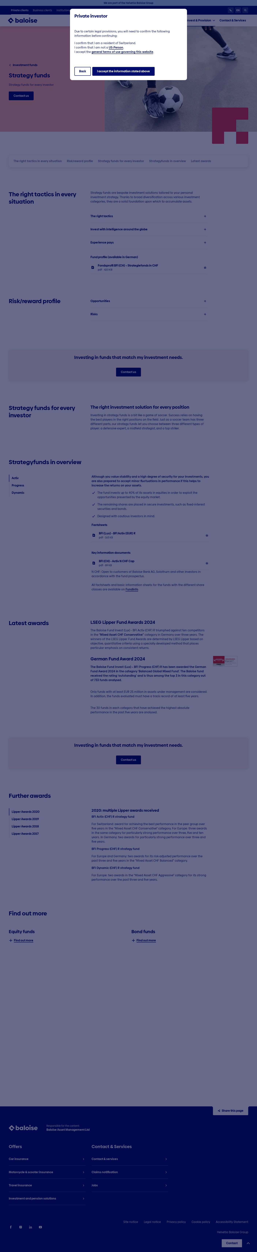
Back (82, 71)
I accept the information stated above (123, 71)
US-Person (116, 47)
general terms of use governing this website (122, 52)
